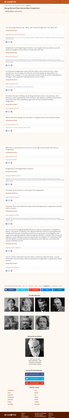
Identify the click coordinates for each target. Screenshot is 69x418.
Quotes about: (34, 11)
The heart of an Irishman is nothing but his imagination (25, 190)
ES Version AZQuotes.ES (40, 416)
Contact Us (51, 414)
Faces (16, 83)
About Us (51, 413)
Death (7, 156)
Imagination (12, 83)
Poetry (13, 247)
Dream (12, 34)
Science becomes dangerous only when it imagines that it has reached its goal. (33, 117)
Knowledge (10, 404)
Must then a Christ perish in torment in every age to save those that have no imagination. (32, 148)
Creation (19, 175)
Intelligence (18, 247)
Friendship (10, 395)
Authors (10, 5)
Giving (40, 286)
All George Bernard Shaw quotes (13, 286)
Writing (7, 267)
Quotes (6, 5)
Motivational (8, 56)
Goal (17, 124)
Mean (7, 215)
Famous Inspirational (20, 34)
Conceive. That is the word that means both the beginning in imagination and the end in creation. (34, 207)
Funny (36, 286)
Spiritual (14, 56)
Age (16, 156)
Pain (7, 108)
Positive (9, 401)
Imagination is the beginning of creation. (19, 169)
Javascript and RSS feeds (40, 413)
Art (17, 56)
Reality (7, 83)
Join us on (34, 374)
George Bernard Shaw (20, 5)
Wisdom (36, 397)
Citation (39, 364)
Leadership (8, 34)
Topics (22, 414)
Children (31, 286)
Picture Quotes (24, 416)
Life (35, 395)
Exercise (11, 267)
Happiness (37, 404)
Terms (50, 416)
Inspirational (54, 286)
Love (36, 390)
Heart (7, 197)
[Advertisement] (32, 19)
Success (36, 392)
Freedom (37, 401)
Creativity (8, 175)
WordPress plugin (39, 414)
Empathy (17, 197)
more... (60, 286)
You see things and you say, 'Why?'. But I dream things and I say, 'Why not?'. (32, 27)
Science (7, 124)
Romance (16, 108)
